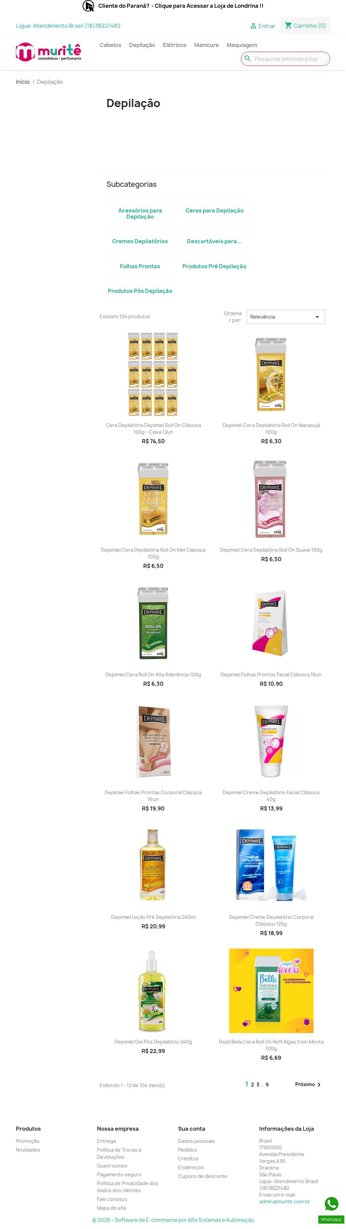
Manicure (206, 45)
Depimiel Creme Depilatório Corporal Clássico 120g (271, 920)
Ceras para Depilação (215, 210)
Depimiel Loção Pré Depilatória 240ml (153, 917)
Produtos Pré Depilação (214, 266)
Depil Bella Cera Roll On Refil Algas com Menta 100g (271, 1045)
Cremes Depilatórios (140, 241)
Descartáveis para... (214, 241)
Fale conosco (112, 1199)
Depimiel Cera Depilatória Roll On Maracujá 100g (271, 428)
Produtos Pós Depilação (140, 291)
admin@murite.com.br (284, 1201)
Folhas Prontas (140, 266)
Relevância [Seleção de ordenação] (285, 317)
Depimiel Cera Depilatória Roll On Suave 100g (271, 550)
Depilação (142, 45)
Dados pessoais (196, 1141)
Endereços (191, 1167)
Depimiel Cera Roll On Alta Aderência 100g (153, 674)
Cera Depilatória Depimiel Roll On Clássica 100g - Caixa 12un (153, 428)
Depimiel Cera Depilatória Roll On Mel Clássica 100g (153, 553)
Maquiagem (242, 45)
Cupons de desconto (202, 1176)
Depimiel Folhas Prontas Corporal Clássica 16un (153, 795)
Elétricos (175, 45)
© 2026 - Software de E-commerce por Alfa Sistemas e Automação (173, 1220)
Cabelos (110, 45)
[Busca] (285, 59)
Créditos (188, 1158)
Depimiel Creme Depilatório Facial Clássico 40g (271, 795)
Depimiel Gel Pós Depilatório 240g (153, 1041)
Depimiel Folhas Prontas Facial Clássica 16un (271, 674)
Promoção (28, 1141)
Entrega (106, 1141)
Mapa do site (111, 1208)
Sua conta (191, 1128)
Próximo (309, 1085)
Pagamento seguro (119, 1174)
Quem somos (112, 1165)
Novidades (28, 1150)
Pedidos (187, 1150)
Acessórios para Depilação (140, 213)
